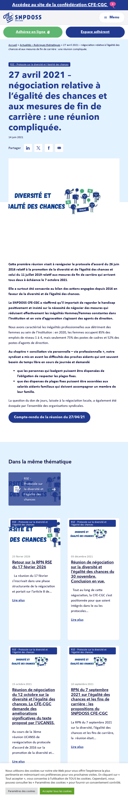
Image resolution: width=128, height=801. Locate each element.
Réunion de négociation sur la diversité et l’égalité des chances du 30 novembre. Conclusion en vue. (92, 571)
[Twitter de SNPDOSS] (38, 148)
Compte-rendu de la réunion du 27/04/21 (49, 417)
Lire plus (18, 600)
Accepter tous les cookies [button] (57, 791)
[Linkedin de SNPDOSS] (28, 148)
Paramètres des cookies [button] (21, 791)
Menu (111, 17)
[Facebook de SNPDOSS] (48, 148)
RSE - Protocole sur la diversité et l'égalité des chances (39, 64)
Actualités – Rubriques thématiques (40, 45)
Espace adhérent (95, 32)
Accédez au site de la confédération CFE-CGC (64, 5)
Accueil (12, 45)
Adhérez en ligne (33, 32)
